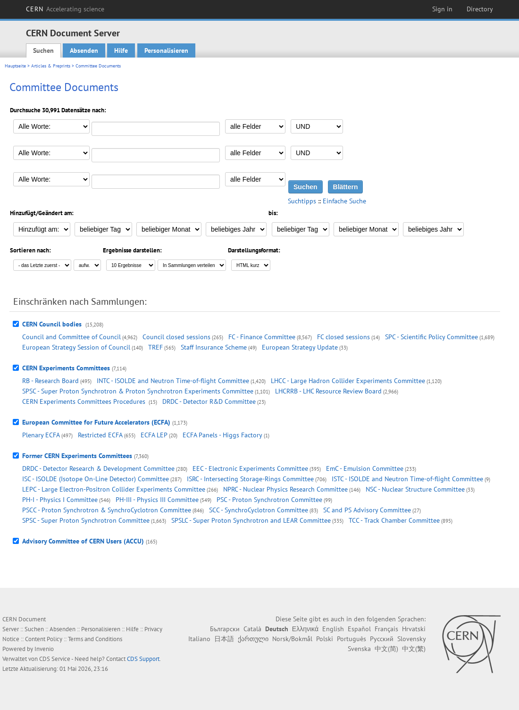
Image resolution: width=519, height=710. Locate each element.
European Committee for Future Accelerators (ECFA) (96, 422)
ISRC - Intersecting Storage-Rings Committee (250, 479)
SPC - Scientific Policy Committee (431, 337)
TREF (155, 347)
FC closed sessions (343, 337)
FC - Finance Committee (261, 337)
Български (225, 629)
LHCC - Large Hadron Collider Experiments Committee (348, 380)
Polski (324, 639)
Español (359, 629)
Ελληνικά (305, 629)
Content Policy (43, 639)
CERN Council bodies (53, 324)
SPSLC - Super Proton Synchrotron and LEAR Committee (251, 520)
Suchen (43, 50)
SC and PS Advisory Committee (367, 510)
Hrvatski (414, 629)
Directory (480, 9)
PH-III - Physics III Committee (157, 499)
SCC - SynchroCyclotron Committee (258, 510)
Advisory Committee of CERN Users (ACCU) (83, 541)
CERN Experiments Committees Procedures (84, 401)
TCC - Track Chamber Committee (394, 520)
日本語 (224, 639)
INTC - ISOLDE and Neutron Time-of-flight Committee (173, 380)
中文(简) (386, 648)
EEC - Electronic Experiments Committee (250, 468)
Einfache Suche (344, 201)
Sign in (442, 9)
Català (252, 629)
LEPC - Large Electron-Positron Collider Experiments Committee (113, 489)
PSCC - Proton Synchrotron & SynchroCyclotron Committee (106, 510)
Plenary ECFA (41, 435)
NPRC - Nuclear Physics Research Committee (285, 489)
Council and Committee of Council (71, 337)
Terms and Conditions (95, 639)
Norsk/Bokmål (292, 639)
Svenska (359, 648)
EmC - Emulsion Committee (364, 468)
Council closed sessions (176, 337)
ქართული (253, 639)
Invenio (44, 649)
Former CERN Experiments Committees (77, 455)
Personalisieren (166, 50)
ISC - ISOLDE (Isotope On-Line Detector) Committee (95, 479)
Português (351, 639)
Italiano (199, 639)
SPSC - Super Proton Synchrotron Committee (86, 520)
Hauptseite (15, 66)
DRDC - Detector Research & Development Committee (98, 468)
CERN (65, 9)
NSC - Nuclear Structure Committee (415, 489)
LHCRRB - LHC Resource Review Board (328, 391)
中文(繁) (414, 648)
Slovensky (411, 639)
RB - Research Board (50, 380)
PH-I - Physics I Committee (60, 499)
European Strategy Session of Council (76, 347)
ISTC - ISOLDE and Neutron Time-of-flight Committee (407, 479)
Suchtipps (302, 201)
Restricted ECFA (100, 435)
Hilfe (121, 50)
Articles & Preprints (50, 66)
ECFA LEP (154, 435)
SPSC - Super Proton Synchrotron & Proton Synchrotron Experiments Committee (137, 391)
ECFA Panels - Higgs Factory (222, 435)
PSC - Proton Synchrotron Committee (269, 499)
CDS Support (143, 659)
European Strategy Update (300, 347)
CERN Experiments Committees (66, 368)
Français (386, 629)
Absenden (84, 50)
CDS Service (54, 659)
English (333, 629)
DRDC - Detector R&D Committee (209, 401)
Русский (381, 639)
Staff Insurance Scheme (214, 347)
